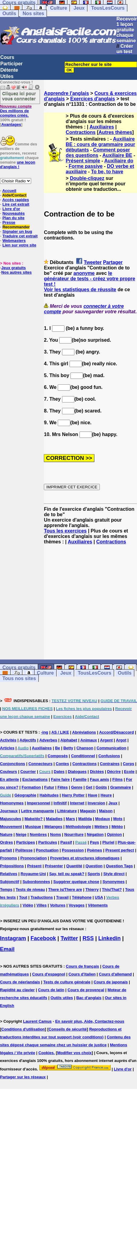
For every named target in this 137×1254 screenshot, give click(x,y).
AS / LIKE (60, 732)
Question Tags (119, 866)
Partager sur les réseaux (23, 1077)
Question (94, 866)
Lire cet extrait (15, 204)
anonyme (84, 273)
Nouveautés (13, 213)
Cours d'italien (82, 974)
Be (57, 748)
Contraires (109, 763)
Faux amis (99, 779)
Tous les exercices (65, 530)
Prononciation (33, 858)
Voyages (77, 905)
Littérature (67, 811)
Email (7, 949)
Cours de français (82, 966)
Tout (23, 897)
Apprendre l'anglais (66, 93)
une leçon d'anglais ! (17, 164)
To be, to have (107, 171)
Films (118, 779)
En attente (9, 779)
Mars (70, 818)
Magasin (88, 811)
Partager (113, 262)
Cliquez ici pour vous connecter (19, 96)
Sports (94, 873)
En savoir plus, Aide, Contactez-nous (89, 1021)
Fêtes (62, 787)
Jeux (78, 8)
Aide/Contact (14, 195)
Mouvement (11, 826)
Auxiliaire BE (117, 155)
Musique (33, 826)
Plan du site (13, 218)
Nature (6, 834)
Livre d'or (11, 209)
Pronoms (8, 858)
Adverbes (48, 740)
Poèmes (94, 850)
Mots (117, 818)
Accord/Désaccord (116, 732)
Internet (77, 803)
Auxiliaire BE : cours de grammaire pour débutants (100, 144)
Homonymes (12, 803)
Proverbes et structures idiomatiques (84, 858)
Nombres (38, 834)
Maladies (54, 818)
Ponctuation (47, 850)
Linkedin (109, 938)
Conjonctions (12, 763)
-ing (44, 732)
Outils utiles (62, 997)
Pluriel (108, 842)
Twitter (69, 938)
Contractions (81, 132)
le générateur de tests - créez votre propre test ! (89, 279)
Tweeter (93, 262)
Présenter (54, 866)
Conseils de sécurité (68, 1029)
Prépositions (12, 866)
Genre (77, 787)
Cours (7, 57)
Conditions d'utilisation (23, 1029)
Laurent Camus (37, 1021)
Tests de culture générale (66, 982)
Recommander (16, 227)
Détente (9, 70)
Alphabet (68, 740)
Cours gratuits (18, 667)
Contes (62, 763)
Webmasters (14, 240)
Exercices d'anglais (92, 98)
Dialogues (77, 771)
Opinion (114, 834)
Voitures (57, 905)
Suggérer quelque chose (76, 881)
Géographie (25, 795)
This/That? (112, 889)
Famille (79, 779)
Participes (25, 842)
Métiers (101, 826)
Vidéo (27, 905)
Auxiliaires (102, 126)
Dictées (97, 771)
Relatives (8, 873)
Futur (49, 787)
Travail (62, 897)
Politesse (24, 850)
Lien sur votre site (19, 245)
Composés (58, 756)
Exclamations (35, 779)
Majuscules (10, 818)
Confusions (109, 756)
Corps (128, 763)
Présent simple (83, 160)
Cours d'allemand (115, 974)
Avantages (11, 124)
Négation (95, 834)
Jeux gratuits (13, 267)
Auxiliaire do (118, 160)
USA (99, 897)
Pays (94, 842)
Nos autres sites (16, 272)
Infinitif (60, 803)
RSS (88, 938)
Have (92, 795)
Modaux (102, 818)
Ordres (6, 842)
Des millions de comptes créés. (16, 111)
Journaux (9, 811)
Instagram (13, 938)
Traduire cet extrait (20, 236)
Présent (34, 866)
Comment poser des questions (98, 152)
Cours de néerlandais (20, 982)
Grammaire (120, 787)
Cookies (46, 1052)
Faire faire (60, 779)
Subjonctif (9, 881)
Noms (55, 834)
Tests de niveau (30, 889)
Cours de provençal (85, 990)
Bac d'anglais (88, 997)
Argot (121, 740)
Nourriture (74, 834)
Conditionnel (83, 756)
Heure (106, 795)
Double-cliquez (87, 178)
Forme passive (86, 166)
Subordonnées (36, 881)
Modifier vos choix (74, 1052)
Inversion (96, 803)
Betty (68, 748)
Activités (8, 740)
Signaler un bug (17, 231)
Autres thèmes (115, 132)
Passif (66, 842)
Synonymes (114, 881)
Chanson (85, 748)
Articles (7, 748)
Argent (106, 740)
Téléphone (82, 897)
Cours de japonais (111, 982)
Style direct (114, 873)
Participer (11, 63)
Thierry (92, 889)
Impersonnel (38, 803)
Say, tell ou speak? (66, 873)
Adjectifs (28, 740)
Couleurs (8, 771)
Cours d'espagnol (48, 974)
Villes (42, 905)
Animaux (88, 740)
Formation (31, 787)
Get (89, 787)
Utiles (7, 76)
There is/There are (65, 889)
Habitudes (49, 795)
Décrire (114, 771)
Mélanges (53, 826)
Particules (47, 842)
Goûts (101, 787)
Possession (73, 850)
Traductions (42, 897)
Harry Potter (73, 795)
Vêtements (98, 905)
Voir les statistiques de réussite (80, 289)
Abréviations (84, 732)
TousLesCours (108, 8)
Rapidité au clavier (17, 990)
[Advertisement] (90, 602)
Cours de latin (51, 990)
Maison (106, 811)
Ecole (129, 771)
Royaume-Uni (33, 873)
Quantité (74, 866)
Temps (6, 889)
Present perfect (119, 850)
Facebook (43, 938)
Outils (9, 13)
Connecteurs (40, 763)
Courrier (28, 771)
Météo (117, 826)
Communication (111, 748)
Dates (59, 771)
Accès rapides (15, 199)
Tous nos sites (19, 678)
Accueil (9, 190)
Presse (8, 222)
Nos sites (33, 13)
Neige (21, 834)
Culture (58, 8)
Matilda (85, 818)
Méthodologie (78, 826)
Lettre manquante (37, 811)
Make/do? (33, 818)
